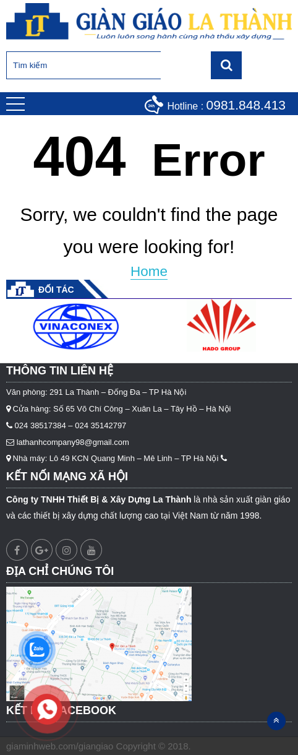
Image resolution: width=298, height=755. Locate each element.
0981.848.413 (246, 105)
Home (149, 271)
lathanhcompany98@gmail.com (73, 442)
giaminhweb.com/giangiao (59, 746)
